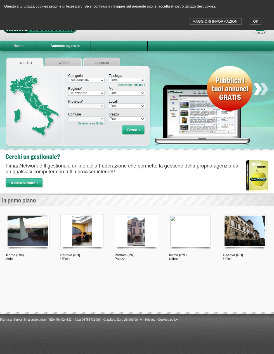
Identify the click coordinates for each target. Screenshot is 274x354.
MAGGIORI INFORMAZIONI (216, 21)
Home (18, 46)
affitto (64, 62)
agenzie (102, 62)
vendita (25, 62)
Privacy (150, 319)
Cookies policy (168, 319)
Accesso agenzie (65, 46)
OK (255, 21)
